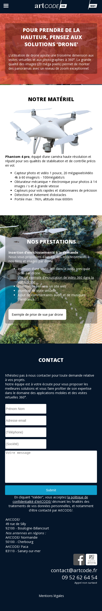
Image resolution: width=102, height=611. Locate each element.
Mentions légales (51, 596)
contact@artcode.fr (74, 570)
